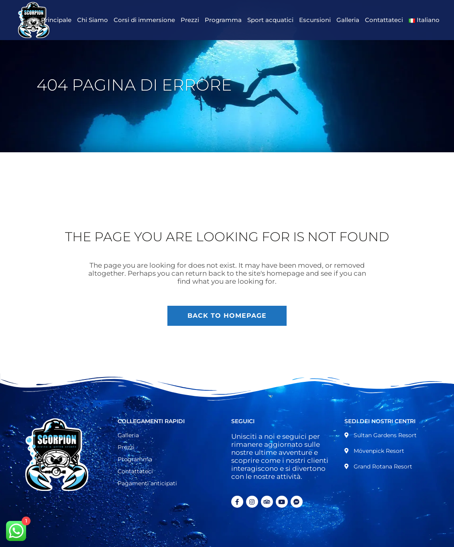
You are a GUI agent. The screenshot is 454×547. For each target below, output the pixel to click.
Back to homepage (227, 315)
